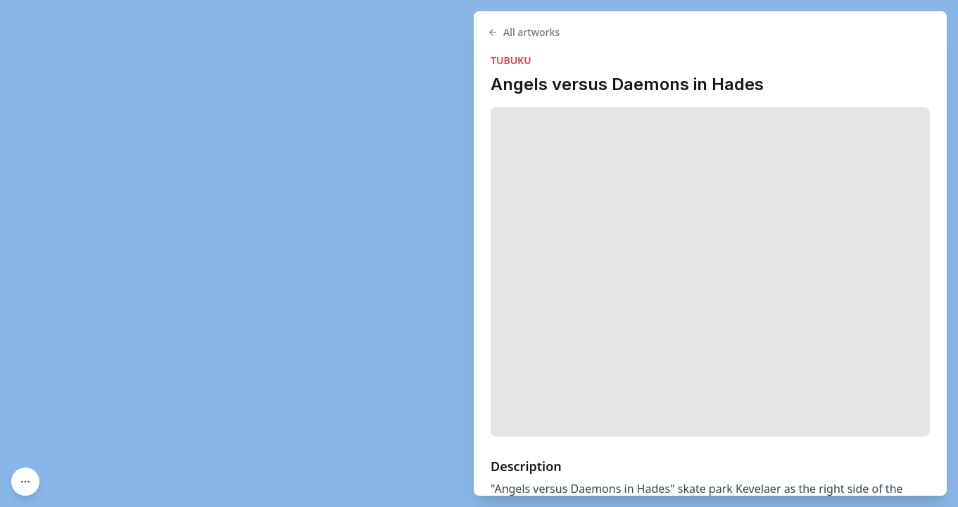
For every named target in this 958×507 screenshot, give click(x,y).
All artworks (524, 32)
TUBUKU (511, 60)
